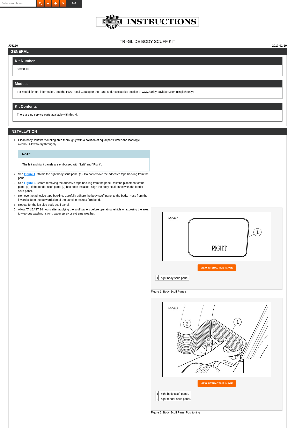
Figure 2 (29, 183)
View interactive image (217, 267)
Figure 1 (29, 174)
